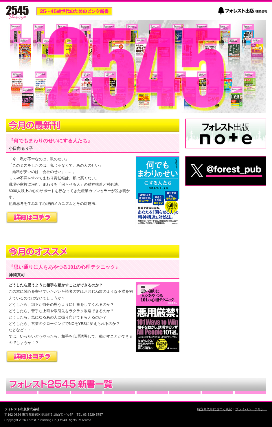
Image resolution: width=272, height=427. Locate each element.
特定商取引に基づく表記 (214, 409)
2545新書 (17, 12)
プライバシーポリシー (251, 409)
